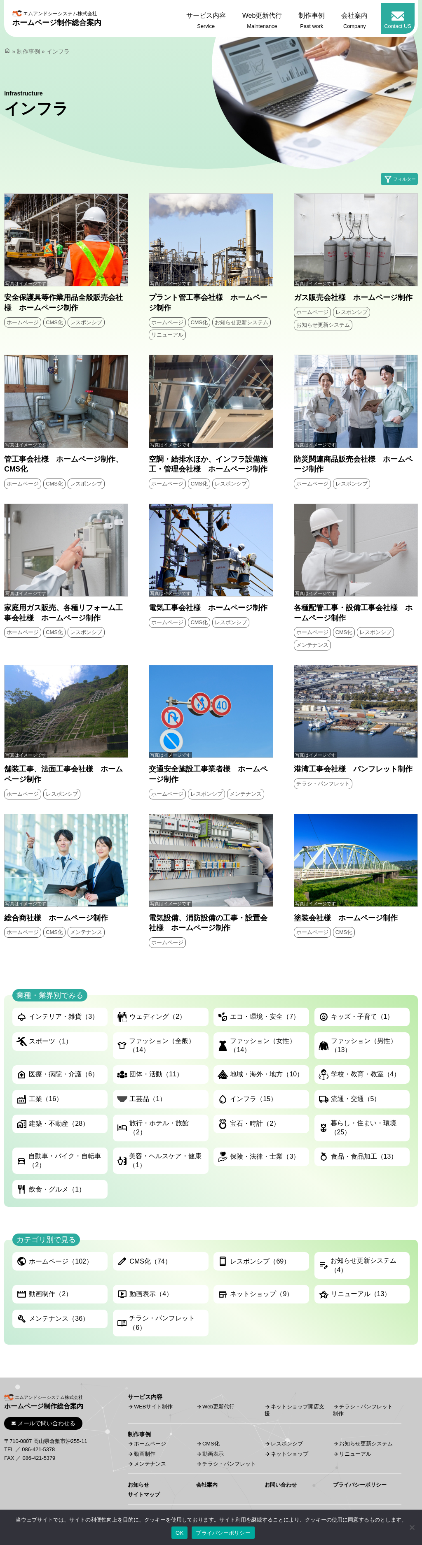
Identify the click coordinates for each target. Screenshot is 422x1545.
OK (179, 1533)
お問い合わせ (281, 1485)
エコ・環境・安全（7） (259, 1017)
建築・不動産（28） (52, 1124)
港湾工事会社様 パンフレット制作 (353, 769)
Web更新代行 (218, 1406)
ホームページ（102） (54, 1261)
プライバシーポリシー (360, 1485)
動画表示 (213, 1454)
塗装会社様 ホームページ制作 (346, 918)
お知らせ (138, 1485)
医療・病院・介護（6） (57, 1074)
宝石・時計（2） (249, 1124)
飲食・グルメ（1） (50, 1189)
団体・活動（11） (150, 1074)
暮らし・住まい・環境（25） (357, 1128)
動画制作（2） (44, 1294)
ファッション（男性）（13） (358, 1045)
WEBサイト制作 (153, 1406)
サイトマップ (144, 1495)
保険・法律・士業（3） (259, 1157)
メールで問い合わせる (43, 1423)
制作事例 (28, 51)
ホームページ (23, 322)
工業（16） (39, 1099)
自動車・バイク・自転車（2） (58, 1160)
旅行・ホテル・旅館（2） (153, 1128)
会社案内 (207, 1485)
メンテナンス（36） (52, 1319)
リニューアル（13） (355, 1294)
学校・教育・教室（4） (360, 1074)
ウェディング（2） (151, 1017)
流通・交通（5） (350, 1099)
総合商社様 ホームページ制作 (56, 918)
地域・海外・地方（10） (260, 1074)
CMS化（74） (144, 1261)
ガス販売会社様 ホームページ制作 (353, 297)
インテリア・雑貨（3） (57, 1017)
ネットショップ (289, 1454)
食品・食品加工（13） (358, 1157)
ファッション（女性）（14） (257, 1045)
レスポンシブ (86, 322)
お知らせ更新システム (241, 322)
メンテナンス (312, 645)
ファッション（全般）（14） (156, 1045)
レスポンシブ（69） (254, 1261)
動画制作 (144, 1454)
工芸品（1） (141, 1099)
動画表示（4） (145, 1294)
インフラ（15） (247, 1099)
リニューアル (167, 335)
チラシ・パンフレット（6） (156, 1323)
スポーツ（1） (44, 1041)
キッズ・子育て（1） (356, 1017)
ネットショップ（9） (255, 1294)
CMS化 (54, 322)
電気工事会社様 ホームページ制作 (208, 608)
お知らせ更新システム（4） (357, 1265)
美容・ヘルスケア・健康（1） (159, 1160)
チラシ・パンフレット (323, 784)
